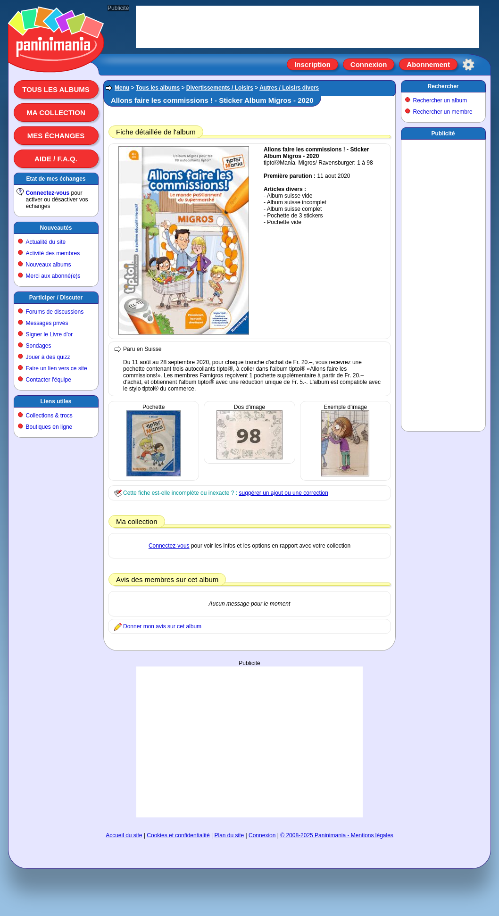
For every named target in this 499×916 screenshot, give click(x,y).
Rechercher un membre (443, 111)
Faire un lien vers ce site (56, 368)
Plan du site (229, 835)
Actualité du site (46, 242)
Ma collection (55, 112)
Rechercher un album (440, 100)
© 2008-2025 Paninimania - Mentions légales (336, 835)
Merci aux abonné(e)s (53, 276)
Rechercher (442, 86)
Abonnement (428, 64)
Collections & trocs (49, 415)
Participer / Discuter (56, 297)
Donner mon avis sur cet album (162, 626)
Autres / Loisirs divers (289, 87)
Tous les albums (56, 89)
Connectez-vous (48, 193)
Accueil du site (124, 835)
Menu (122, 87)
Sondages (38, 345)
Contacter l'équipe (48, 379)
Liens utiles (55, 401)
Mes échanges (56, 136)
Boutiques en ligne (49, 427)
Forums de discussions (55, 311)
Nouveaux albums (48, 264)
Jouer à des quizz (48, 357)
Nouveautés (56, 228)
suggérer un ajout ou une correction (283, 493)
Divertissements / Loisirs (219, 87)
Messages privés (47, 323)
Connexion (368, 64)
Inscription (312, 64)
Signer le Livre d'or (49, 334)
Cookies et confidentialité (178, 835)
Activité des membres (53, 253)
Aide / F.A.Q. (55, 159)
